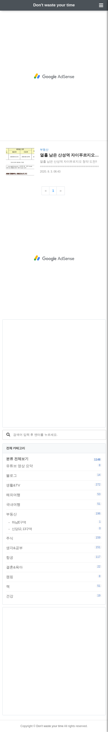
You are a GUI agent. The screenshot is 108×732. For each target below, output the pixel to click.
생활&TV (54, 485)
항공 (54, 557)
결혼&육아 (54, 567)
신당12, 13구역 (57, 529)
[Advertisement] (54, 76)
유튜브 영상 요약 (54, 466)
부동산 (54, 514)
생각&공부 (54, 548)
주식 (54, 538)
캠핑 (54, 577)
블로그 (54, 475)
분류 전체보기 (17, 459)
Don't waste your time (54, 5)
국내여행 (54, 504)
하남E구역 (57, 522)
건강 (54, 596)
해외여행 (54, 495)
